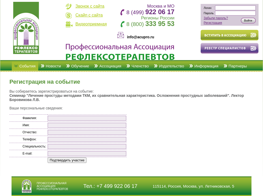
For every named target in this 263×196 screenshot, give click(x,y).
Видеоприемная (91, 24)
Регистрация (213, 23)
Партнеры (238, 66)
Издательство (171, 66)
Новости (53, 66)
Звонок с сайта (89, 6)
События (27, 66)
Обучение (80, 66)
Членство (140, 66)
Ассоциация (110, 66)
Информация (206, 66)
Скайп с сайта (89, 15)
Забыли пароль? (216, 18)
